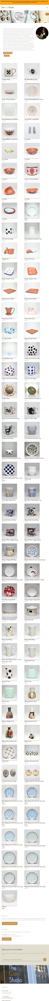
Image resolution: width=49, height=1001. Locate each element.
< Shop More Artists (8, 50)
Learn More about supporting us (10, 908)
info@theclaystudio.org (7, 981)
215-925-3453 (5, 979)
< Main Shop (6, 53)
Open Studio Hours (6, 997)
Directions (4, 994)
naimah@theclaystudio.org (7, 920)
